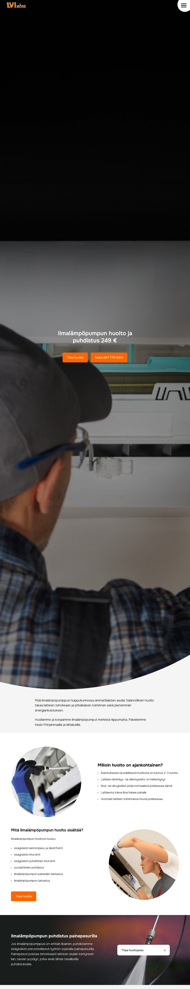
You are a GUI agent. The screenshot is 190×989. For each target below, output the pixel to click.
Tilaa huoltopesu (143, 950)
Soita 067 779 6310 (109, 357)
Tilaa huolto (75, 357)
